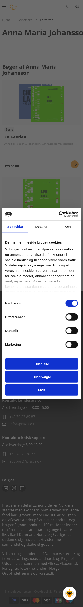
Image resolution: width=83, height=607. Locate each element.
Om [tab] (68, 226)
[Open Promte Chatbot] (69, 593)
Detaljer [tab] (41, 226)
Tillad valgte (41, 377)
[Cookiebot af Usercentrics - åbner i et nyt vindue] (59, 214)
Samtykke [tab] (15, 226)
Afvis (41, 390)
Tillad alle (41, 364)
